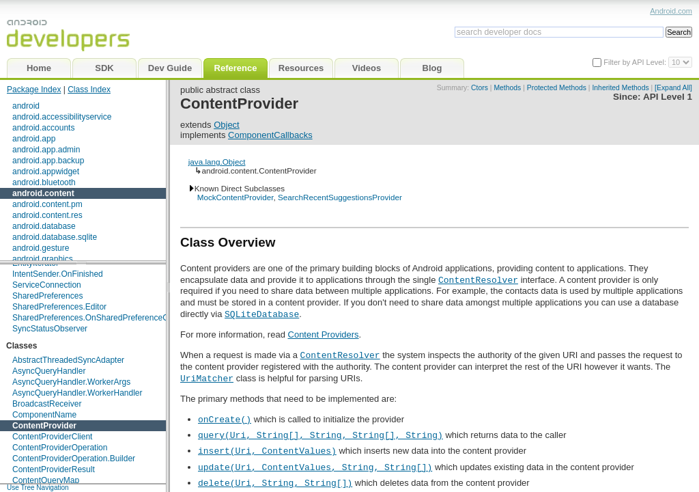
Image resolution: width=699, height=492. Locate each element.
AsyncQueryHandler (48, 371)
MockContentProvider (235, 197)
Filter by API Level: (635, 62)
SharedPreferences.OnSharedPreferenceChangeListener (116, 318)
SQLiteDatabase (262, 314)
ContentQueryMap (45, 480)
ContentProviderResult (53, 469)
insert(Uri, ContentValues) (267, 450)
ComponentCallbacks (270, 135)
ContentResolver (478, 279)
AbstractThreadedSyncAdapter (68, 360)
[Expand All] (673, 88)
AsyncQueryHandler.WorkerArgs (71, 382)
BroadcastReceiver (46, 404)
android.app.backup (48, 160)
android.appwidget (45, 171)
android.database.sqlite (54, 237)
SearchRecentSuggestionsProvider (340, 197)
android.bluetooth (44, 182)
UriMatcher (206, 378)
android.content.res (47, 215)
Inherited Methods (620, 88)
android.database (44, 226)
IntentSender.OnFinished (57, 274)
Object (227, 125)
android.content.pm (47, 204)
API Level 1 (667, 97)
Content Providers (323, 334)
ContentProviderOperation (59, 447)
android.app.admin (46, 149)
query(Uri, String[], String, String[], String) (320, 434)
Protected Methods (556, 88)
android (26, 106)
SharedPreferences (47, 296)
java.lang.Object (217, 161)
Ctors (479, 88)
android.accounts (43, 128)
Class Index (89, 89)
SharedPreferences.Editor (59, 307)
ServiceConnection (46, 285)
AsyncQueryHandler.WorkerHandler (77, 393)
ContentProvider (44, 425)
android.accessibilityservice (61, 117)
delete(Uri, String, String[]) (275, 482)
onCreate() (224, 419)
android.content (43, 193)
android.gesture (40, 248)
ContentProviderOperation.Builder (73, 458)
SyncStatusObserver (49, 328)
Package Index (34, 89)
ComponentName (44, 415)
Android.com (671, 11)
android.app (33, 139)
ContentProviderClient (52, 436)
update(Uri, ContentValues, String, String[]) (315, 467)
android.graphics (42, 259)
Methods (507, 88)
